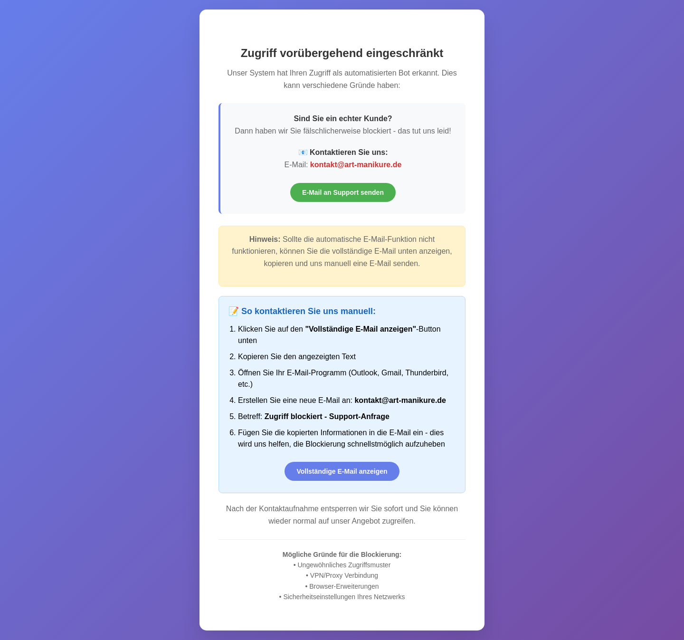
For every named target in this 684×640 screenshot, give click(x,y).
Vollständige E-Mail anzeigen (341, 471)
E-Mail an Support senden (343, 192)
